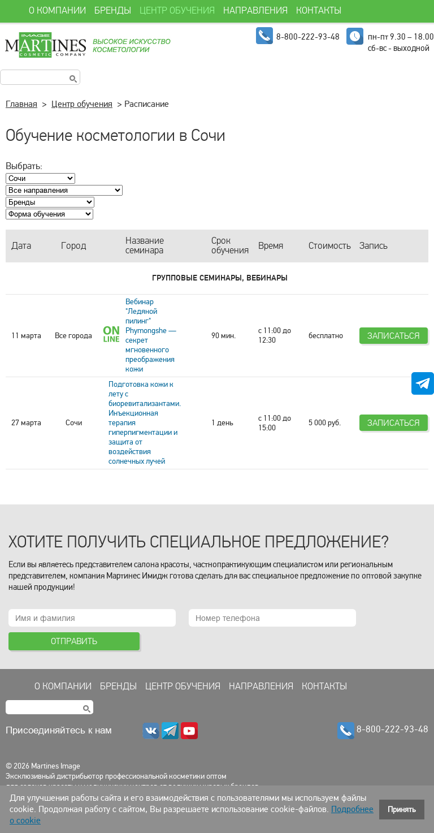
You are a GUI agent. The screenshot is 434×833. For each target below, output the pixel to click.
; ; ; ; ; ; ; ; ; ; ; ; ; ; (50, 202)
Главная (21, 104)
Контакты (324, 686)
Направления (261, 686)
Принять (402, 809)
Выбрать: (24, 166)
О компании (63, 686)
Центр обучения (81, 104)
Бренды (118, 686)
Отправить (74, 641)
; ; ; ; (49, 214)
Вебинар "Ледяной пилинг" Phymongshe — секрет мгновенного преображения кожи (150, 335)
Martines (87, 45)
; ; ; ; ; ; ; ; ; (64, 190)
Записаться (393, 335)
